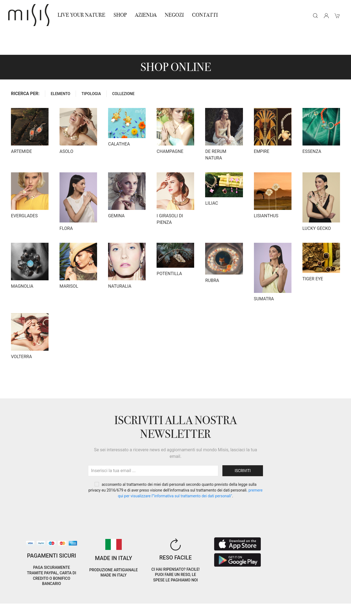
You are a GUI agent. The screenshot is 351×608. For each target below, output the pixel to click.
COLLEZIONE (123, 69)
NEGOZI (174, 15)
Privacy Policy (49, 593)
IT (290, 590)
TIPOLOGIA (91, 69)
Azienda (146, 15)
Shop (120, 15)
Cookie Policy (20, 593)
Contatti (205, 15)
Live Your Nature (81, 15)
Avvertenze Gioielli (86, 600)
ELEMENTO (60, 69)
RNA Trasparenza (47, 600)
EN (304, 590)
